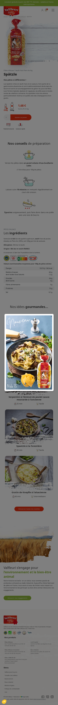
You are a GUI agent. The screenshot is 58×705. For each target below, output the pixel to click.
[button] (4, 701)
